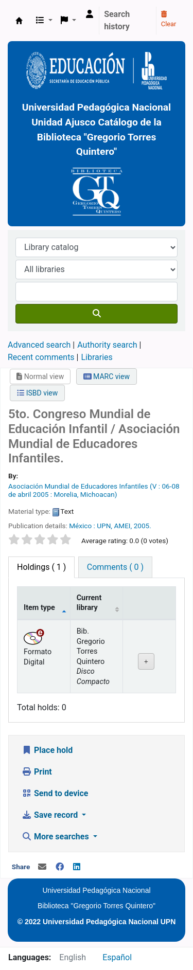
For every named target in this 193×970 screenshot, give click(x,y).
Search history (117, 20)
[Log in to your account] (89, 14)
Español (117, 957)
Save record (51, 815)
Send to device (55, 793)
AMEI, (123, 526)
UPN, (104, 526)
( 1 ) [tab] (41, 567)
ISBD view (37, 393)
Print (37, 772)
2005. (142, 526)
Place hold (47, 750)
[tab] (115, 567)
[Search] (96, 314)
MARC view (106, 376)
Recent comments (41, 357)
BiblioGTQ (19, 20)
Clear (169, 19)
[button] (44, 20)
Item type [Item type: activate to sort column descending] (39, 607)
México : (82, 526)
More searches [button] (56, 836)
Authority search (107, 345)
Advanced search (39, 345)
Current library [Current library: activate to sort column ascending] (89, 603)
